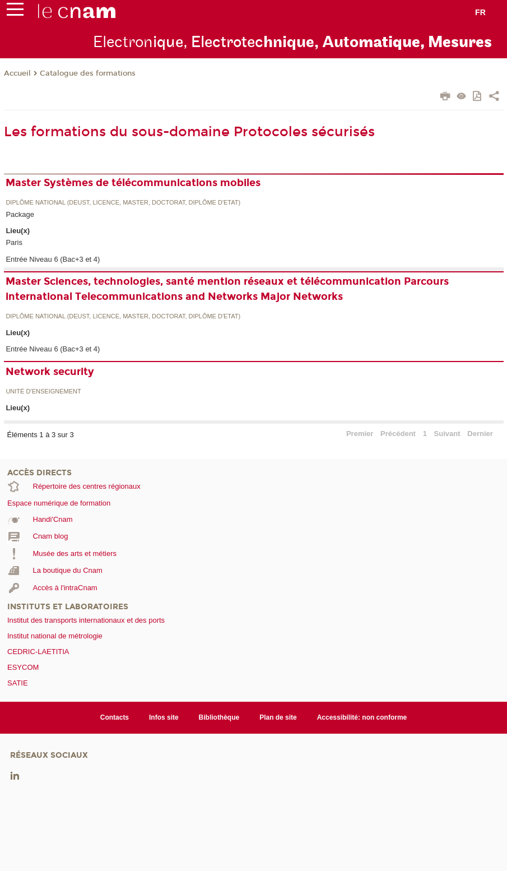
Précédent (398, 433)
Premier (359, 433)
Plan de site (278, 717)
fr (480, 12)
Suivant (447, 433)
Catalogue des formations (88, 73)
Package (20, 214)
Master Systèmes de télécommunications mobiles (133, 183)
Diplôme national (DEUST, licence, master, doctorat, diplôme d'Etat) (123, 202)
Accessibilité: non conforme (362, 717)
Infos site (164, 717)
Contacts (114, 717)
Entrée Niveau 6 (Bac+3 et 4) (53, 259)
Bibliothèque (219, 717)
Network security (50, 371)
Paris (14, 242)
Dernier (480, 433)
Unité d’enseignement (43, 391)
